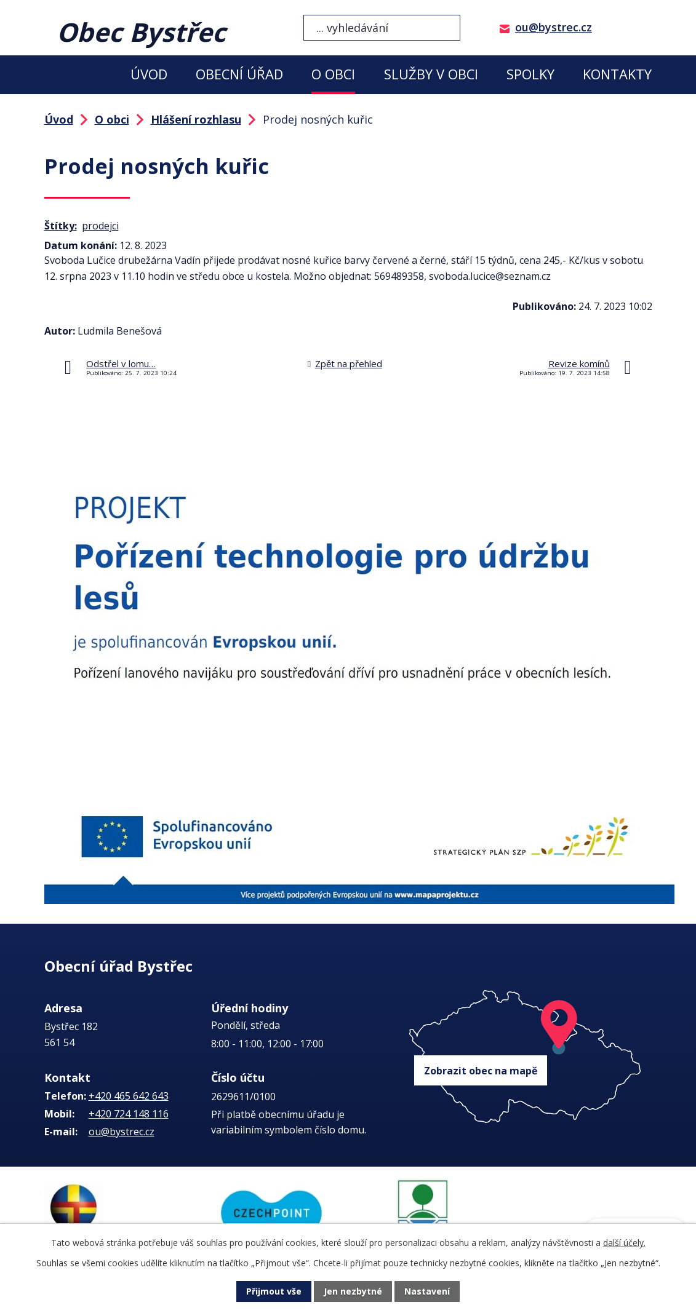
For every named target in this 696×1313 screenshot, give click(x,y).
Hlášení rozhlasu (196, 119)
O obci (333, 74)
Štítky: (60, 225)
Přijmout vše (274, 1292)
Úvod (148, 74)
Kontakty (617, 74)
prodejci (100, 225)
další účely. (624, 1242)
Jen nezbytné (353, 1292)
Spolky (530, 74)
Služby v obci (431, 74)
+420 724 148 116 (129, 1114)
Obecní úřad (239, 74)
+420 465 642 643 (129, 1096)
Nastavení (427, 1292)
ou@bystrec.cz (553, 27)
